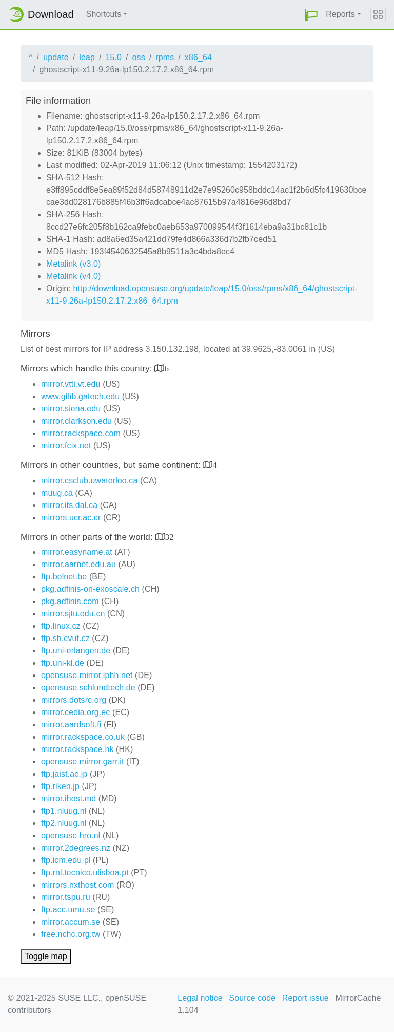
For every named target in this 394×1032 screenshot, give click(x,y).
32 (169, 536)
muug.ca (57, 493)
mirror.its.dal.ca (69, 505)
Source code (252, 997)
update (56, 57)
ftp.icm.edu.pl (66, 860)
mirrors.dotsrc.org (73, 700)
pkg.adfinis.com (70, 601)
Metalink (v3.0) (73, 263)
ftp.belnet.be (64, 576)
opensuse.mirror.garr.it (82, 761)
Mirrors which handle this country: (87, 368)
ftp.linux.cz (61, 626)
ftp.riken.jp (60, 786)
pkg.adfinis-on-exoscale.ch (90, 589)
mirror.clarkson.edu (76, 421)
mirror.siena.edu (71, 408)
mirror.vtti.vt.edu (71, 384)
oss (138, 57)
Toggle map (46, 956)
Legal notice (200, 997)
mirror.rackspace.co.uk (83, 737)
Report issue (305, 997)
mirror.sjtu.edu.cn (73, 613)
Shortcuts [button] (104, 14)
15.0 (113, 57)
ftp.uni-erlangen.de (75, 650)
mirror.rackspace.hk (77, 749)
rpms (164, 57)
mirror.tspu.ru (65, 897)
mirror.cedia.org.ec (75, 712)
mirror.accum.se (70, 921)
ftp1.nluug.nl (63, 810)
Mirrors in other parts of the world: (88, 537)
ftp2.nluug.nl (63, 823)
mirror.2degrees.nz (75, 847)
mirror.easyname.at (76, 552)
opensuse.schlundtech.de (88, 687)
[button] (311, 14)
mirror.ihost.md (68, 798)
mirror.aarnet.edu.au (78, 564)
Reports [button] (340, 14)
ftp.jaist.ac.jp (64, 774)
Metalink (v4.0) (73, 276)
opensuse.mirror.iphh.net (87, 675)
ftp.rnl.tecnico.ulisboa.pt (85, 872)
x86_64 (198, 57)
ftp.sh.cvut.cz (65, 638)
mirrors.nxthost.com (77, 884)
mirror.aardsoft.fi (71, 724)
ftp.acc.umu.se (68, 909)
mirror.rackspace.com (81, 433)
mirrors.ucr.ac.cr (71, 517)
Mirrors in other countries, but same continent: (112, 465)
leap (87, 57)
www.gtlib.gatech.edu (80, 396)
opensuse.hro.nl (70, 835)
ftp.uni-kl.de (62, 663)
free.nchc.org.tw (70, 934)
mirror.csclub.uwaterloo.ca (89, 480)
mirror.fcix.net (66, 445)
